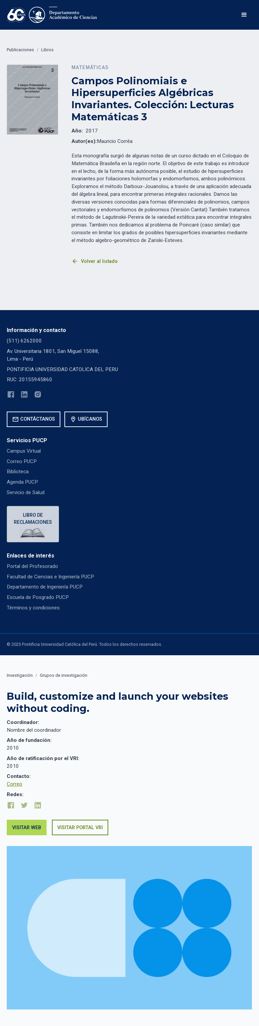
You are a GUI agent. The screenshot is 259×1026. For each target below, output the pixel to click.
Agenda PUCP (22, 482)
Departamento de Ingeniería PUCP (45, 587)
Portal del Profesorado (32, 566)
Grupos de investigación (63, 675)
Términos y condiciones (33, 608)
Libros (47, 49)
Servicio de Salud (26, 492)
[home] (52, 15)
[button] (244, 15)
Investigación (20, 675)
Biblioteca (18, 472)
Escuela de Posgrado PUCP (38, 597)
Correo (14, 784)
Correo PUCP (22, 461)
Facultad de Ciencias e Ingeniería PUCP (50, 577)
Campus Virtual (24, 451)
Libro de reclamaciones (33, 518)
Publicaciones (20, 49)
